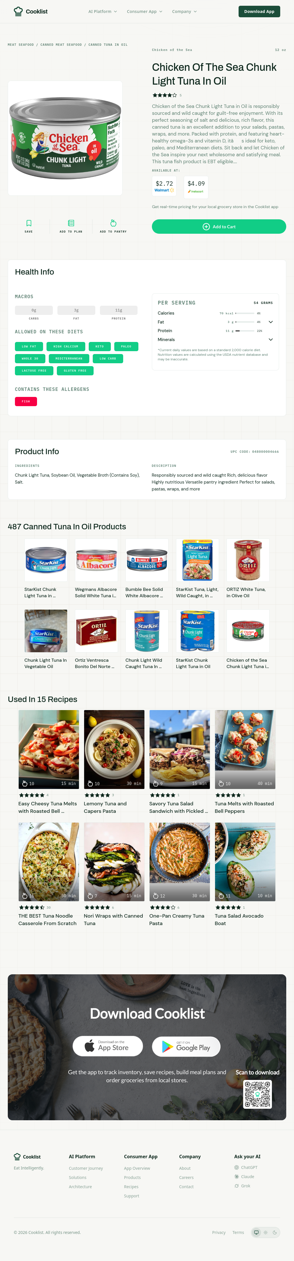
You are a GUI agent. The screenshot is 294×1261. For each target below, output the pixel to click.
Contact (186, 1186)
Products (132, 1177)
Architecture (80, 1186)
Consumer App (145, 11)
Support (131, 1196)
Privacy (219, 1232)
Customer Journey (86, 1168)
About (185, 1168)
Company (185, 11)
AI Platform (103, 11)
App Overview (137, 1168)
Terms (238, 1232)
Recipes (131, 1186)
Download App (259, 11)
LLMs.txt (197, 1232)
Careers (186, 1177)
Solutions (77, 1177)
